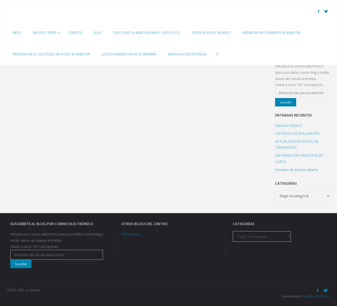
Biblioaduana (131, 234)
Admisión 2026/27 (289, 125)
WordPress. (322, 296)
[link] (217, 54)
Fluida (305, 296)
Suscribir (286, 102)
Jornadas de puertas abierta (296, 169)
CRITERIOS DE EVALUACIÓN (297, 133)
